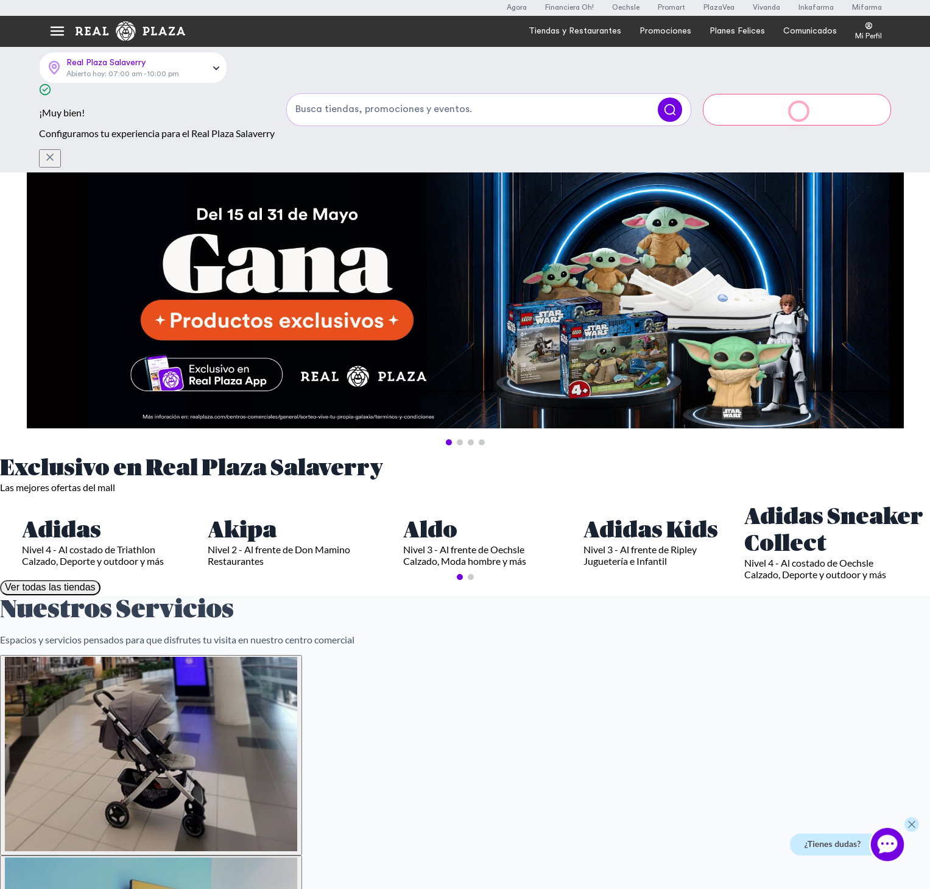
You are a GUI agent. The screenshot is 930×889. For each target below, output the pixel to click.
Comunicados (644, 791)
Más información (97, 816)
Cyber (487, 679)
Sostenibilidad (644, 718)
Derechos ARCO (299, 718)
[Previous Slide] (47, 217)
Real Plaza (637, 660)
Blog (627, 738)
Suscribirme (584, 527)
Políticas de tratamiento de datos (328, 699)
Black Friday (497, 699)
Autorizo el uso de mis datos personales (408, 556)
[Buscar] (670, 67)
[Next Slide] (883, 217)
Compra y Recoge (650, 679)
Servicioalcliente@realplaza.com (123, 679)
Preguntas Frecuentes (308, 660)
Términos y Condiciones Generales (330, 679)
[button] (449, 358)
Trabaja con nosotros (656, 699)
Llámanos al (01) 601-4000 (113, 703)
